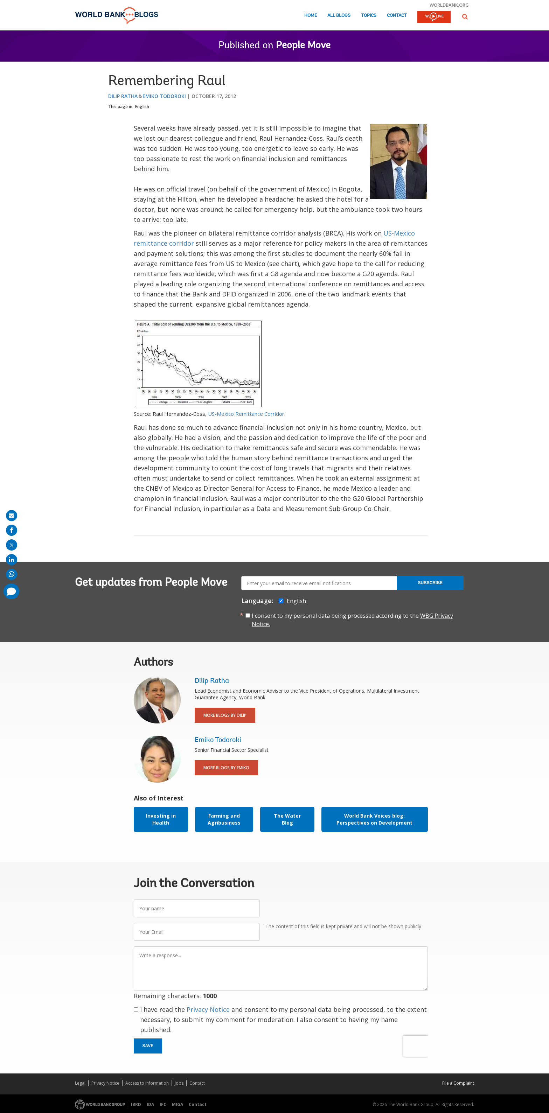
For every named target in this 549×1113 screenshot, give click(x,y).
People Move (303, 46)
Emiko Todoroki (164, 96)
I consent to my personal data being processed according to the (352, 620)
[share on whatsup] (11, 574)
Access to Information (147, 1083)
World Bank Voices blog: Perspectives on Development (374, 819)
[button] (465, 17)
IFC (163, 1104)
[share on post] (11, 545)
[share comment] (11, 591)
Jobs (179, 1083)
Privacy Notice (208, 1009)
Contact (397, 15)
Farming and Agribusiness (224, 819)
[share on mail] (11, 515)
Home (310, 15)
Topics (368, 15)
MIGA (177, 1104)
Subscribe (430, 582)
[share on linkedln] (11, 559)
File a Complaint (458, 1083)
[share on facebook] (11, 530)
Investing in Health (161, 819)
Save (148, 1045)
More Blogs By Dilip (224, 715)
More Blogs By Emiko (226, 768)
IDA (150, 1104)
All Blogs (338, 15)
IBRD (136, 1104)
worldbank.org (449, 5)
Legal (80, 1083)
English (142, 107)
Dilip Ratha (123, 96)
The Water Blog (287, 819)
